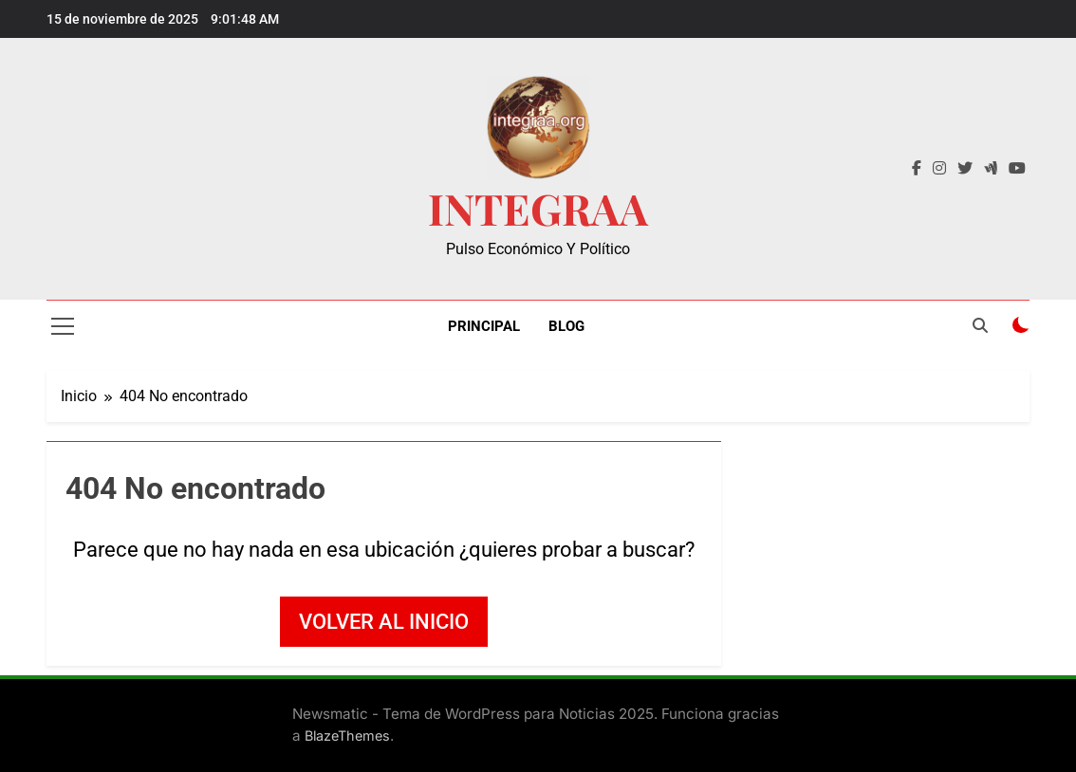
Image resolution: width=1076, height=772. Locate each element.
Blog (566, 326)
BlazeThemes (347, 735)
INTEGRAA (538, 207)
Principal (484, 326)
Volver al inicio (384, 622)
